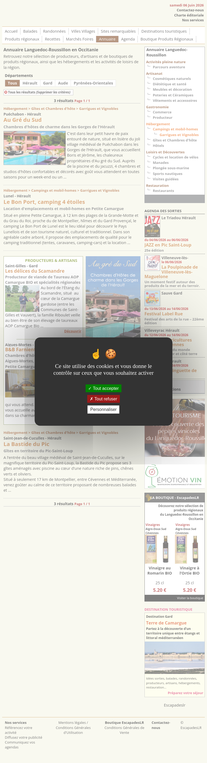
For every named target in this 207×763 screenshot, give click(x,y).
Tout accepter (103, 388)
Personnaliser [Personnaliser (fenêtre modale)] (103, 409)
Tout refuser (103, 399)
